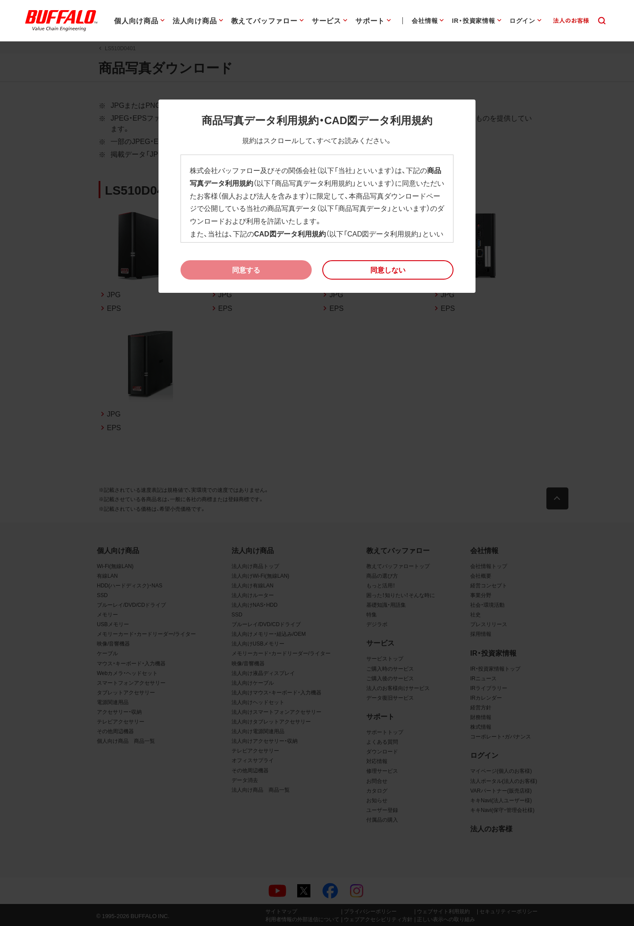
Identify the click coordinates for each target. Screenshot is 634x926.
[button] (387, 270)
